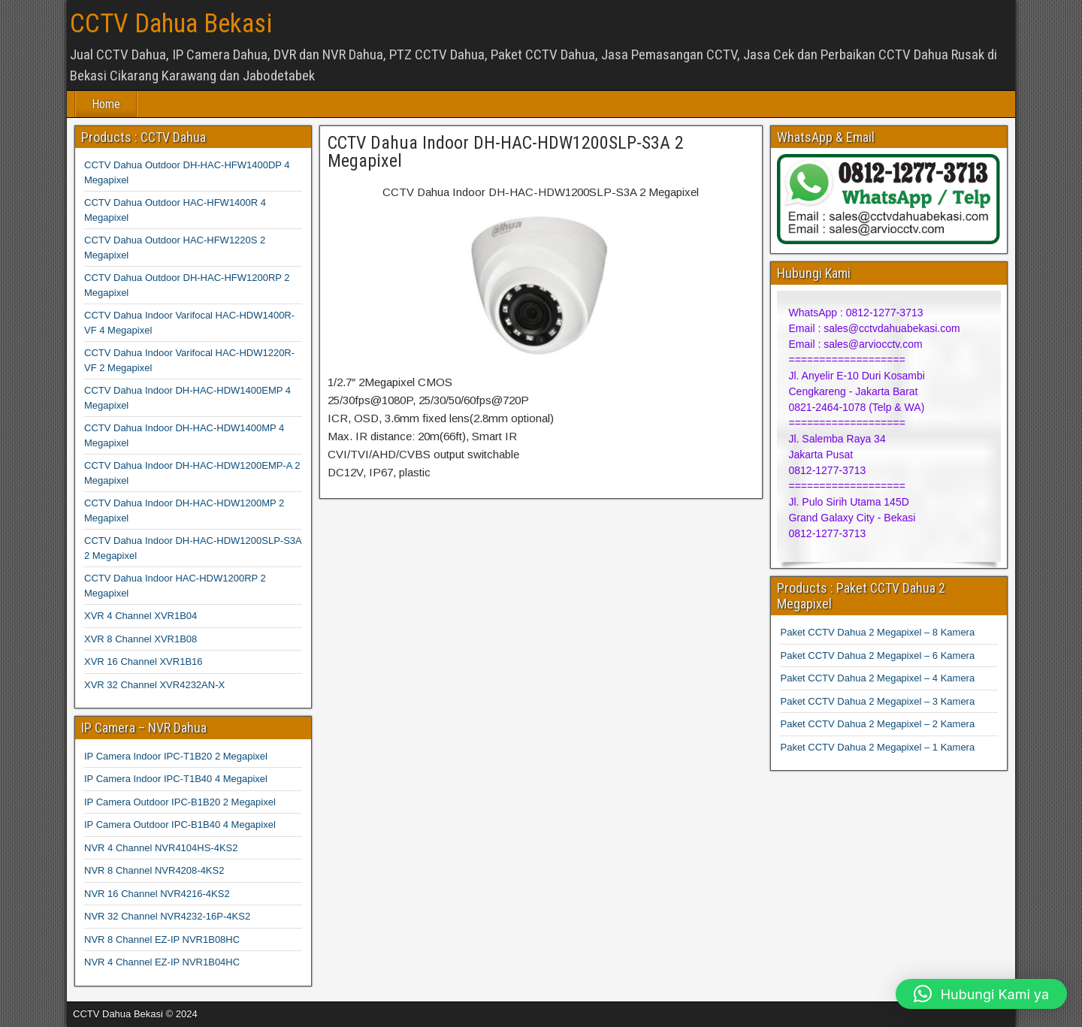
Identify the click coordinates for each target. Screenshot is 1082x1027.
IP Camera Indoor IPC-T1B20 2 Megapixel (175, 756)
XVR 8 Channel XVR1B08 (140, 639)
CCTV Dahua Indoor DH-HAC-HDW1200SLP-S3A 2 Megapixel (506, 151)
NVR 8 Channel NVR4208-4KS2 (154, 870)
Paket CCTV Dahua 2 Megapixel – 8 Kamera (877, 632)
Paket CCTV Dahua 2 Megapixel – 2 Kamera (877, 723)
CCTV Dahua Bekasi (171, 23)
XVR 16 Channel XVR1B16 (143, 661)
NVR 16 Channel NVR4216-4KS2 (157, 893)
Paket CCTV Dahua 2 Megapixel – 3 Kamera (877, 701)
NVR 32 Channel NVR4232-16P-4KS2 (167, 916)
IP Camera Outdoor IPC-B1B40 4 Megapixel (180, 824)
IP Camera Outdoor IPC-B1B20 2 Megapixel (180, 802)
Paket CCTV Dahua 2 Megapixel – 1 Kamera (877, 747)
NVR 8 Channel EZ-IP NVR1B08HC (162, 939)
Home (106, 104)
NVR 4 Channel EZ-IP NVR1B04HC (162, 962)
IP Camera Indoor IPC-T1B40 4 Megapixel (175, 778)
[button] (981, 994)
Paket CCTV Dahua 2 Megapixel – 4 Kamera (877, 678)
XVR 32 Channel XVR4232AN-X (154, 684)
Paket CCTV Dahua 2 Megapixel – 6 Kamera (877, 655)
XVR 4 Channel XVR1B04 (140, 615)
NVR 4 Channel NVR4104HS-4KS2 (161, 847)
